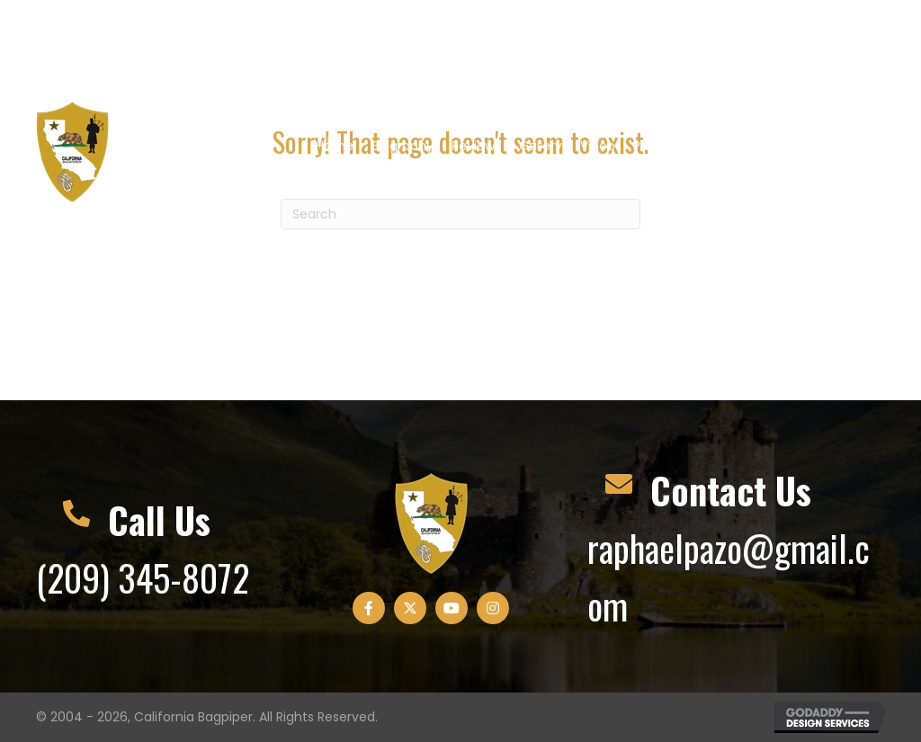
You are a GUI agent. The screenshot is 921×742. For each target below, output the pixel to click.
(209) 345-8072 (142, 577)
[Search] (460, 214)
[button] (745, 46)
